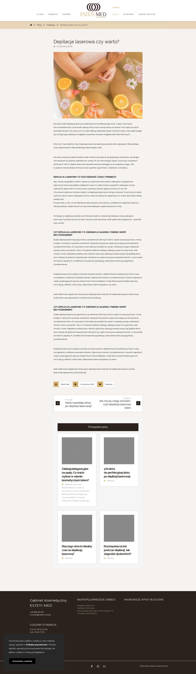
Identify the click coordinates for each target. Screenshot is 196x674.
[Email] (104, 666)
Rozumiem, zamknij (22, 661)
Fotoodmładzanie (69, 488)
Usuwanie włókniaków (87, 613)
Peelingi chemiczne (69, 494)
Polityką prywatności (36, 644)
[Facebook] (91, 666)
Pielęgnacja (82, 494)
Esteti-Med (65, 384)
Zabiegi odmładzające (80, 501)
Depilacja (108, 384)
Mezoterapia (84, 491)
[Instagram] (98, 666)
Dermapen (77, 484)
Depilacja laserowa (85, 605)
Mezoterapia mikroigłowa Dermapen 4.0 (95, 611)
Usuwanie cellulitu (69, 497)
